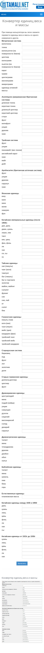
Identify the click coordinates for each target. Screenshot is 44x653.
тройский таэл (8, 337)
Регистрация (38, 4)
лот (3, 364)
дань (4, 506)
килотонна (6, 44)
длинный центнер (10, 110)
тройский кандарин (10, 344)
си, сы (4, 253)
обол (4, 457)
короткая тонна (8, 106)
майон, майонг (8, 286)
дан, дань (6, 226)
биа (3, 311)
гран (4, 134)
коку (4, 196)
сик (3, 297)
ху (3, 257)
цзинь (4, 509)
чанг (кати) (6, 270)
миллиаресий (8, 420)
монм (4, 207)
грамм (4, 74)
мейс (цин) (6, 330)
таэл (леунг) (7, 327)
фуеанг (5, 293)
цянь (4, 516)
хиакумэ (5, 210)
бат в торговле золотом (8, 281)
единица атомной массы (9, 89)
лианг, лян (6, 233)
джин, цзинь (7, 229)
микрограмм (7, 84)
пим (3, 480)
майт (4, 160)
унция (4, 127)
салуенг (5, 290)
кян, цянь (6, 240)
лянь (4, 513)
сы (3, 530)
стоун (4, 117)
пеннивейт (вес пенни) (12, 150)
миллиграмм (7, 81)
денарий (5, 427)
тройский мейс (8, 341)
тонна (4, 47)
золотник (6, 367)
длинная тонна (8, 103)
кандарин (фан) (9, 334)
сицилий (5, 417)
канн (4, 200)
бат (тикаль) (7, 277)
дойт (4, 164)
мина (4, 399)
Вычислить (22, 563)
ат (3, 304)
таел (4, 236)
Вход (40, 7)
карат (4, 70)
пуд (3, 357)
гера (4, 487)
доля (4, 371)
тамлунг (5, 273)
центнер (5, 57)
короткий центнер (10, 113)
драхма (5, 130)
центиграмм (7, 77)
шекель (5, 477)
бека (4, 484)
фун (3, 214)
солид (4, 424)
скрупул (5, 184)
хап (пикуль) (7, 266)
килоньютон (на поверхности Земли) (11, 52)
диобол (5, 454)
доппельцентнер (9, 380)
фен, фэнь (6, 243)
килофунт (6, 123)
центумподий (8, 396)
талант (5, 440)
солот (4, 307)
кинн (4, 203)
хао (3, 250)
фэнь (4, 520)
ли (3, 246)
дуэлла (5, 413)
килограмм (7, 61)
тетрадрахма (7, 447)
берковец (6, 353)
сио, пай (5, 300)
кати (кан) (6, 323)
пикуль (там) (7, 320)
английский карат (9, 154)
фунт (4, 120)
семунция (6, 410)
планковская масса (10, 497)
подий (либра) (8, 403)
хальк (4, 461)
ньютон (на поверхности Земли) (11, 65)
